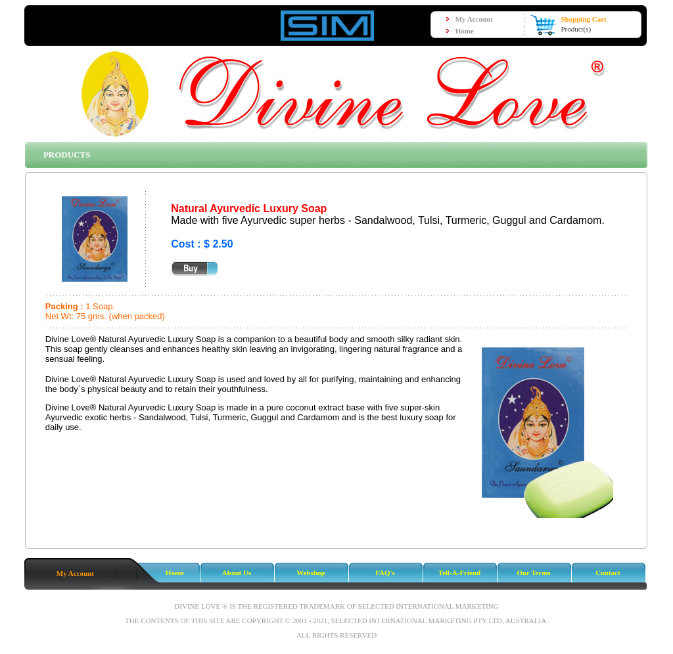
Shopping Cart (583, 19)
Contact (607, 573)
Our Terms (533, 573)
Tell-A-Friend (459, 573)
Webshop (310, 573)
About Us (236, 573)
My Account (75, 573)
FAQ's (385, 573)
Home (175, 573)
